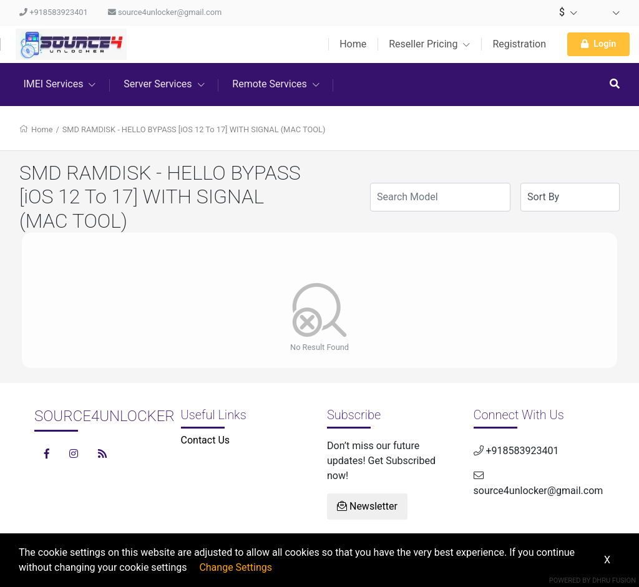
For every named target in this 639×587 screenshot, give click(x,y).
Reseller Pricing (429, 44)
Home (352, 44)
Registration (519, 44)
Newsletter (367, 506)
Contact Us (205, 440)
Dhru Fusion (614, 580)
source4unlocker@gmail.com (165, 12)
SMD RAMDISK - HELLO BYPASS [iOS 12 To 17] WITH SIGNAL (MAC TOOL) (194, 129)
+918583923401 (53, 12)
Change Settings (235, 567)
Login (598, 44)
